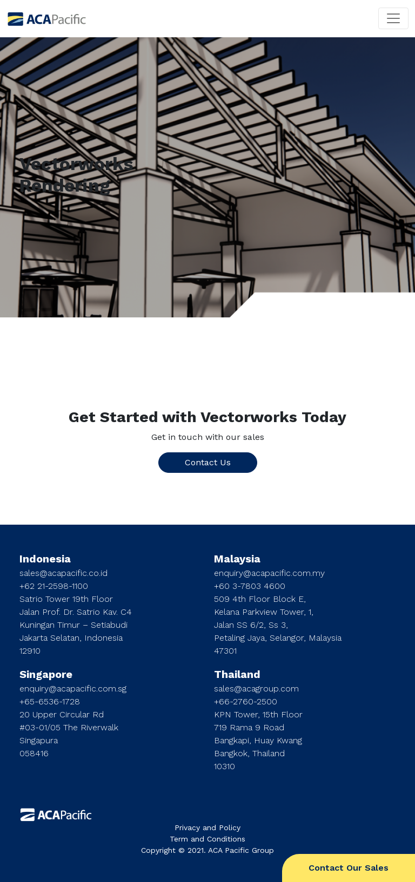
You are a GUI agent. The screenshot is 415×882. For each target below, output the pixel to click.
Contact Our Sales (349, 868)
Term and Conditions (207, 838)
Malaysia (237, 558)
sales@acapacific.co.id (63, 573)
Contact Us (208, 462)
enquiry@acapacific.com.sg (72, 688)
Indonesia (45, 558)
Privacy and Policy (207, 827)
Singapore (45, 674)
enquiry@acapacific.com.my (269, 573)
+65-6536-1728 (49, 701)
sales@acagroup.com (256, 688)
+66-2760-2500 (245, 701)
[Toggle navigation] (393, 18)
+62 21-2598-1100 (53, 586)
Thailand (237, 674)
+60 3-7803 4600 (249, 586)
